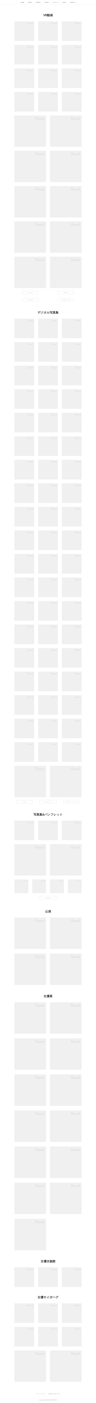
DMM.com (30, 292)
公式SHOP (48, 897)
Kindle (24, 801)
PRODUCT (56, 2)
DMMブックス (48, 801)
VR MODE (66, 292)
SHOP (64, 2)
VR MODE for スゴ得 (65, 299)
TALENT (46, 2)
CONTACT (72, 2)
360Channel (30, 299)
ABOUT (30, 2)
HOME (22, 2)
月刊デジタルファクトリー (72, 801)
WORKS (38, 2)
